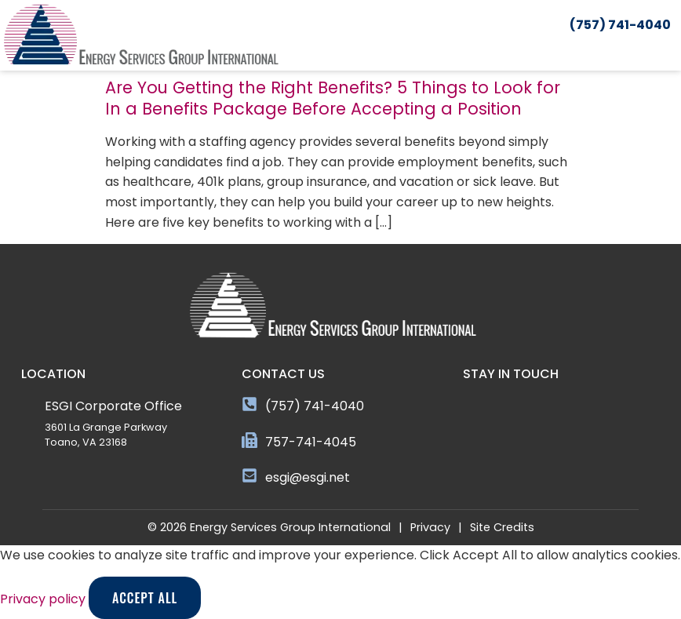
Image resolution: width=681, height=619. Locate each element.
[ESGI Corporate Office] (29, 404)
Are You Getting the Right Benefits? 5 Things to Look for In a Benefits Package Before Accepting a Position (332, 98)
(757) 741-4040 (314, 406)
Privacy (430, 527)
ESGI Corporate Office (113, 406)
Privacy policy (44, 599)
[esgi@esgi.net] (249, 475)
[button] (671, 49)
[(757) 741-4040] (249, 404)
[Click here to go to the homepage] (141, 35)
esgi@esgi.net (307, 477)
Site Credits (502, 527)
